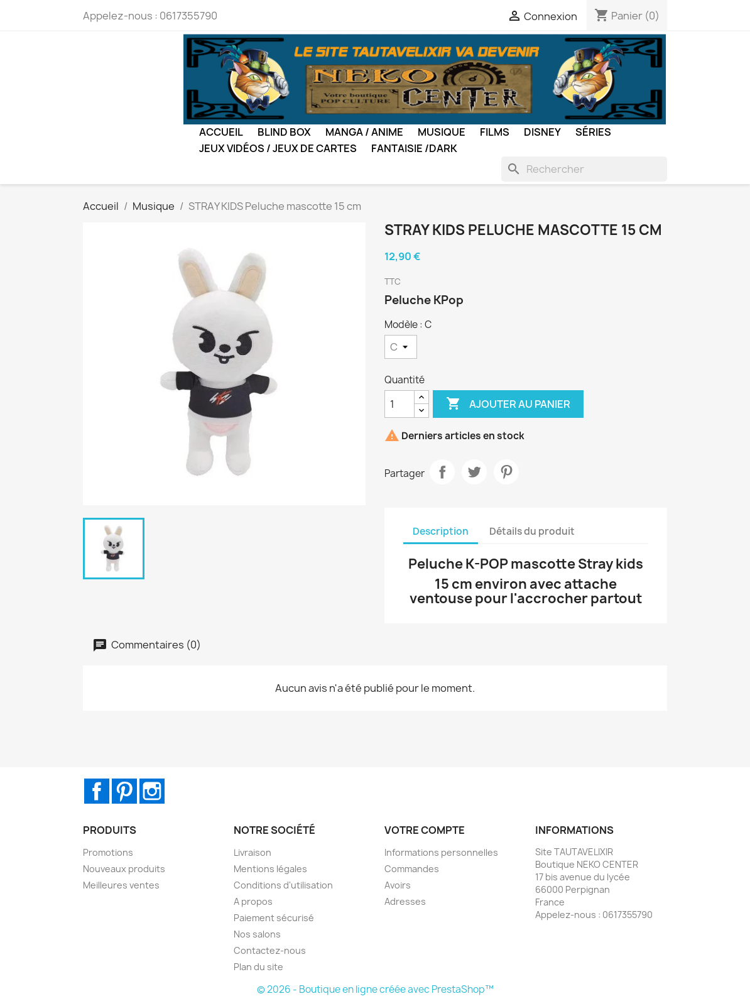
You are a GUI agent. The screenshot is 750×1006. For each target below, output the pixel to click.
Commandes (411, 869)
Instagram (152, 791)
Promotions (108, 852)
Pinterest (506, 471)
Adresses (405, 901)
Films (494, 132)
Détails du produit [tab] (532, 531)
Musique (441, 132)
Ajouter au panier (508, 404)
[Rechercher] (584, 169)
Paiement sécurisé (274, 918)
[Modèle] (400, 347)
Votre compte (424, 830)
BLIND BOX (284, 132)
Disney (542, 132)
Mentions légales (270, 869)
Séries (593, 132)
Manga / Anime (364, 132)
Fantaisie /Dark (414, 148)
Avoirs (397, 885)
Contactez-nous (270, 950)
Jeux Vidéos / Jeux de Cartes (278, 148)
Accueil (221, 132)
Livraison (252, 852)
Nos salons (257, 934)
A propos (253, 901)
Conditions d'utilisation (283, 885)
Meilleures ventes (121, 885)
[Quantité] (399, 404)
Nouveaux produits (124, 869)
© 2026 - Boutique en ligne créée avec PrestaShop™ (375, 989)
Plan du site (258, 967)
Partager (442, 471)
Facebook (96, 791)
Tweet (474, 471)
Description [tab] (441, 531)
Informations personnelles (441, 852)
